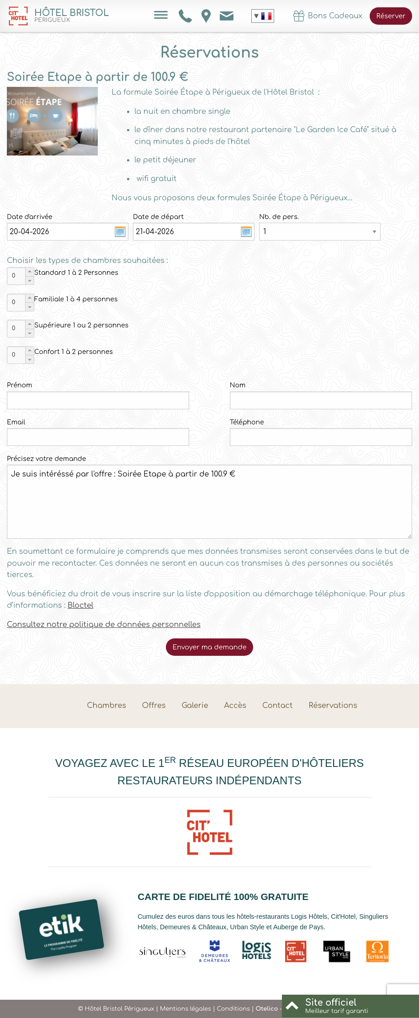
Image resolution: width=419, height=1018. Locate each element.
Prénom (19, 385)
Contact (277, 706)
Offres (154, 706)
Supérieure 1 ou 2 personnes (81, 325)
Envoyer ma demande (209, 647)
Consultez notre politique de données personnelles (104, 625)
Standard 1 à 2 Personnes (76, 272)
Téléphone (247, 422)
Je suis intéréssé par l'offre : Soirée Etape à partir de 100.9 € (209, 502)
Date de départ (158, 217)
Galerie (194, 706)
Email (16, 422)
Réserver (391, 16)
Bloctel (80, 605)
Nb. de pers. (279, 217)
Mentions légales (185, 1009)
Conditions (233, 1009)
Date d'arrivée (30, 217)
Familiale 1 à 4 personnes (75, 299)
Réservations (333, 706)
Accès (235, 706)
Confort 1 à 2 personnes (73, 351)
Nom (237, 385)
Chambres (106, 706)
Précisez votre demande (46, 458)
